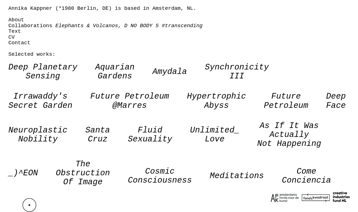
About (16, 20)
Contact (19, 43)
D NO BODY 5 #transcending (163, 26)
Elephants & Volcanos (86, 26)
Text (14, 31)
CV (11, 37)
